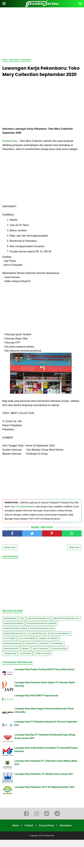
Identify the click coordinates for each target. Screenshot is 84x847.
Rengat (25, 656)
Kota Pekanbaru (27, 645)
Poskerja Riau (10, 148)
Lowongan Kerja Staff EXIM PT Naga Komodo (36, 703)
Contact (28, 832)
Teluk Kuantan (59, 656)
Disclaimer (67, 832)
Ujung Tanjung (43, 661)
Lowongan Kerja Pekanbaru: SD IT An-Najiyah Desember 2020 (44, 794)
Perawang (57, 651)
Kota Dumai (9, 645)
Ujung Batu (25, 661)
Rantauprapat (11, 656)
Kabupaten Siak (39, 641)
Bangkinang (10, 625)
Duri (22, 625)
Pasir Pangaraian (13, 651)
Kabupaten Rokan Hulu (16, 641)
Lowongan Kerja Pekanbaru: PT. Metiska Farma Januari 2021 (43, 781)
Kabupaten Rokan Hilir (42, 635)
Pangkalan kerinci (48, 645)
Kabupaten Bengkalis (38, 625)
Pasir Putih (31, 651)
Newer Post (9, 554)
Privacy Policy (47, 832)
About (14, 832)
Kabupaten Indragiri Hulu (66, 625)
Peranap (44, 651)
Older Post (74, 554)
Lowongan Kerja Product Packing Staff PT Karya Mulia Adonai (44, 676)
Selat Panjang (40, 656)
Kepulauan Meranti (60, 641)
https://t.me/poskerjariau (22, 513)
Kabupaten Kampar (13, 631)
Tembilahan (10, 661)
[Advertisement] (42, 32)
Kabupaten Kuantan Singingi (41, 631)
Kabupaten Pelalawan (15, 635)
